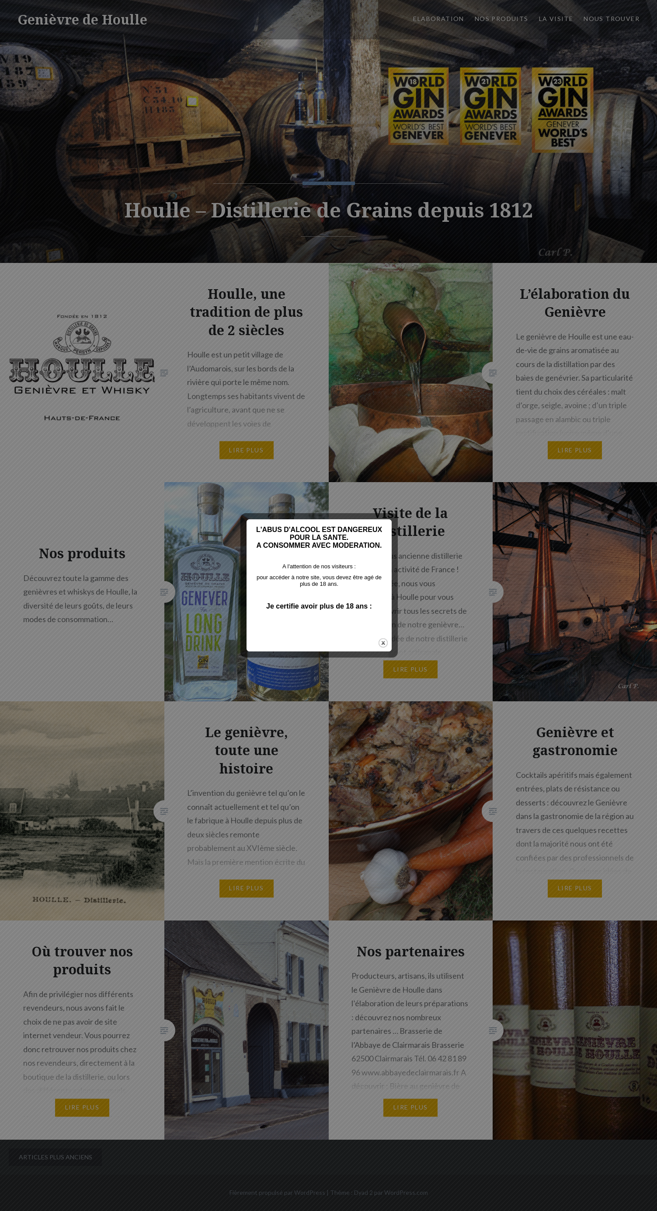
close (392, 663)
